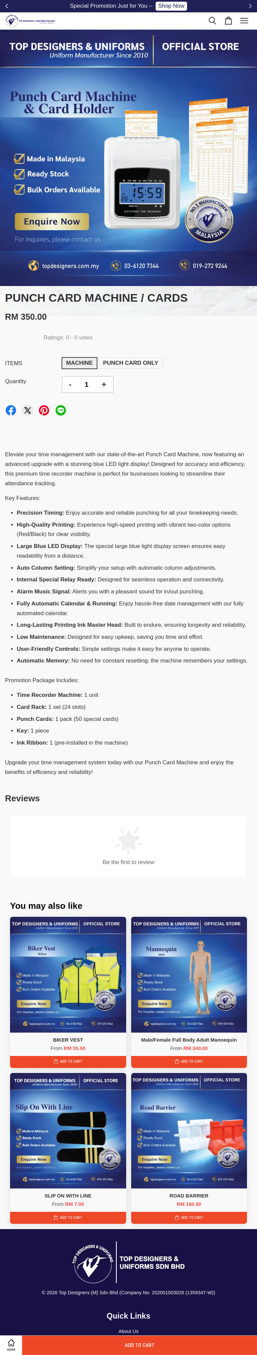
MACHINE (79, 363)
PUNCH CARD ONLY (130, 363)
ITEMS (13, 363)
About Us (128, 1331)
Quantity (15, 381)
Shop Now (171, 6)
